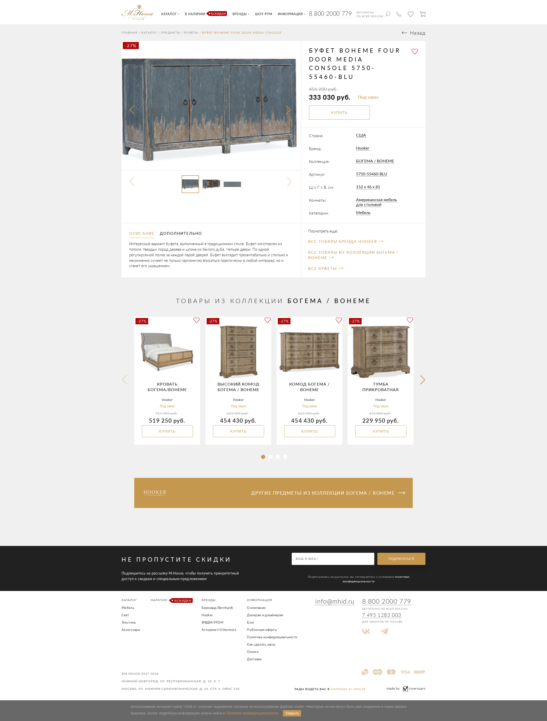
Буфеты (191, 32)
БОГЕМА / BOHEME (375, 160)
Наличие (171, 600)
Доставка (254, 659)
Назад (417, 32)
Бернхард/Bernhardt (217, 608)
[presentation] (132, 110)
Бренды (209, 600)
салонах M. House (348, 689)
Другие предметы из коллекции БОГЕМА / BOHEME (328, 493)
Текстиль (129, 622)
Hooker (362, 147)
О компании (256, 608)
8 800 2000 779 (330, 13)
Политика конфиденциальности (272, 637)
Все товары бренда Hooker (345, 241)
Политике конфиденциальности (252, 713)
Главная (130, 32)
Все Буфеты (325, 268)
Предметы (171, 32)
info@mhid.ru (334, 601)
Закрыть (292, 713)
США (361, 135)
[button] (263, 457)
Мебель (363, 212)
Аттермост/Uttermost (219, 630)
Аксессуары (131, 630)
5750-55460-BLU (371, 173)
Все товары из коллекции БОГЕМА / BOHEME (353, 255)
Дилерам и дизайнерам (265, 615)
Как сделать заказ (261, 644)
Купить (167, 431)
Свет (125, 615)
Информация (259, 600)
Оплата (253, 652)
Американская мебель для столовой (376, 202)
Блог (250, 622)
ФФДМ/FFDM (212, 622)
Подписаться (401, 559)
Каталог (149, 32)
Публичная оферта (262, 630)
